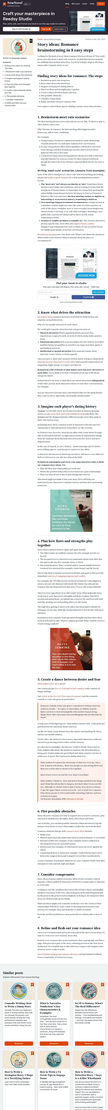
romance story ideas (75, 831)
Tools (92, 4)
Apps (27, 4)
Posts (40, 39)
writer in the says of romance (61, 696)
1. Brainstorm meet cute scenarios (18, 72)
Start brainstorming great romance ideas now (58, 954)
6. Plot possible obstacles (14, 96)
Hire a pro (76, 4)
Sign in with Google (21, 29)
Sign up (46, 29)
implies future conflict (84, 223)
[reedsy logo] (14, 4)
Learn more (60, 29)
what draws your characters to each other (56, 362)
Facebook (88, 297)
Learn (84, 4)
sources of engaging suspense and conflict (66, 576)
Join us (101, 4)
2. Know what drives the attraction (18, 75)
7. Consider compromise (14, 100)
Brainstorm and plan (47, 234)
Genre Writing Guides (52, 39)
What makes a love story (48, 683)
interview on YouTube (74, 799)
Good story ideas (45, 316)
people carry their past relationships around (64, 414)
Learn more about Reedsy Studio (71, 302)
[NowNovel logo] (4, 4)
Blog (67, 4)
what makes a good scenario (55, 177)
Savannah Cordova (19, 58)
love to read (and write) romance (69, 688)
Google (54, 297)
